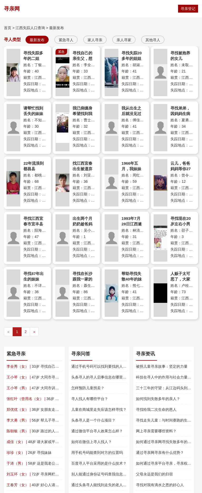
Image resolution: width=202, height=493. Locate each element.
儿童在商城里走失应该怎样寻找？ (99, 409)
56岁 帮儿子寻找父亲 (36, 420)
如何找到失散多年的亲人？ (158, 399)
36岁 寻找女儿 (38, 399)
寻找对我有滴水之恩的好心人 (160, 485)
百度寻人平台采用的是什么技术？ (99, 463)
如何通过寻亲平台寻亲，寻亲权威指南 (167, 463)
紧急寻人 (66, 40)
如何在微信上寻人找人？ (91, 442)
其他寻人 (152, 40)
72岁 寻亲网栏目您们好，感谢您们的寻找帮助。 (58, 474)
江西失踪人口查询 (30, 28)
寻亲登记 (188, 9)
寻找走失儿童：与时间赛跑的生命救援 (167, 420)
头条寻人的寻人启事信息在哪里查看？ (102, 377)
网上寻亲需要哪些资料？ (156, 431)
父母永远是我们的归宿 (154, 474)
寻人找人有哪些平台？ (89, 399)
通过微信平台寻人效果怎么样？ (97, 431)
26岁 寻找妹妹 (29, 452)
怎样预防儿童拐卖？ (87, 388)
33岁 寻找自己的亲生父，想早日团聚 (49, 366)
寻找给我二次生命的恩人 (156, 409)
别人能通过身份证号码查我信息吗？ (100, 474)
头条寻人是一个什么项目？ (93, 420)
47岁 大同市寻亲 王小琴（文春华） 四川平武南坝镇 (61, 377)
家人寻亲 (95, 40)
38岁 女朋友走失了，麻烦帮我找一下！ (51, 409)
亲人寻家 (124, 40)
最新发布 (56, 28)
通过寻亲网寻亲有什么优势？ (160, 452)
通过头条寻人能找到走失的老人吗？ (100, 485)
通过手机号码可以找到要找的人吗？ (100, 366)
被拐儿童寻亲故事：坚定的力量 (162, 366)
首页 (7, 28)
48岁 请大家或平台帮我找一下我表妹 (47, 442)
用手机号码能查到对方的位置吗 (97, 452)
